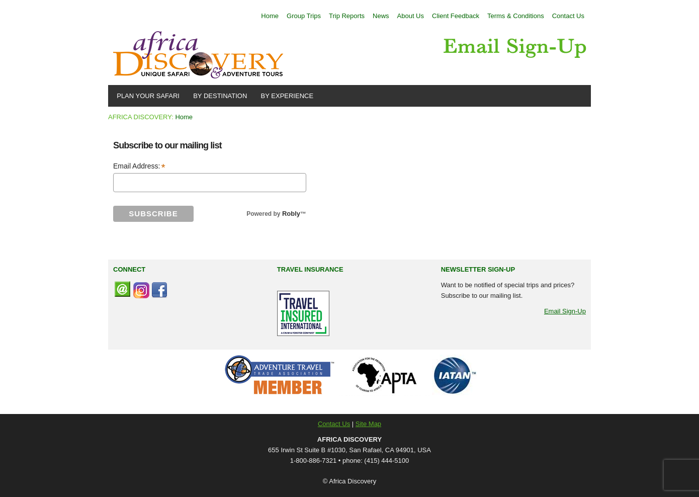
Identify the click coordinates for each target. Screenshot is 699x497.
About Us (410, 16)
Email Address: (139, 166)
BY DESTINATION (218, 96)
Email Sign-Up (565, 311)
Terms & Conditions (515, 16)
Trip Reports (347, 16)
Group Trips (304, 16)
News (381, 16)
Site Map (368, 424)
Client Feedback (455, 16)
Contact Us (568, 16)
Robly (291, 213)
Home (270, 16)
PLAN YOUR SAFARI (146, 96)
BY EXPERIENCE (285, 96)
